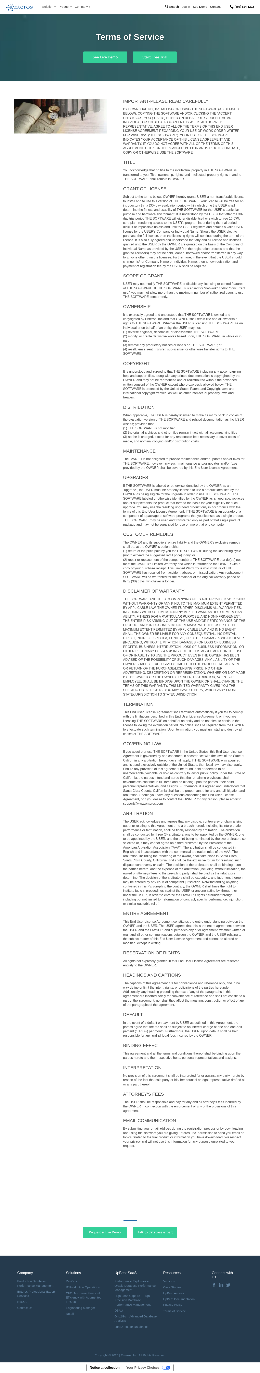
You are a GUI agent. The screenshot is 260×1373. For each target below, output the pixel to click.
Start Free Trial (154, 57)
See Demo (200, 7)
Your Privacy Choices (142, 1367)
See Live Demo (105, 57)
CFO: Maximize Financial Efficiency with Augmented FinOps (83, 1297)
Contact (215, 7)
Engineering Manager (80, 1308)
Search (174, 7)
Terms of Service (174, 1311)
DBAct (119, 1310)
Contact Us (24, 1308)
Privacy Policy (172, 1305)
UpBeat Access (173, 1293)
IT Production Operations (83, 1287)
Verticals (169, 1281)
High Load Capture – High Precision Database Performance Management (133, 1300)
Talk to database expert (155, 1232)
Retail (70, 1313)
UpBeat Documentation (179, 1299)
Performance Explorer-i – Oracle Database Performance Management (135, 1285)
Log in (186, 7)
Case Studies (172, 1287)
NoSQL (22, 1301)
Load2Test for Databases (131, 1326)
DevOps (71, 1281)
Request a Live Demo (105, 1232)
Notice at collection (105, 1367)
